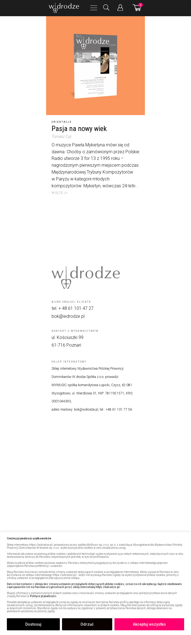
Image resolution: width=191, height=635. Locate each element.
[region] (95, 583)
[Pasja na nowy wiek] (95, 65)
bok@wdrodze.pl (68, 316)
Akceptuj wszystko (149, 624)
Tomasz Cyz (62, 136)
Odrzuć (87, 624)
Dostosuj (33, 624)
